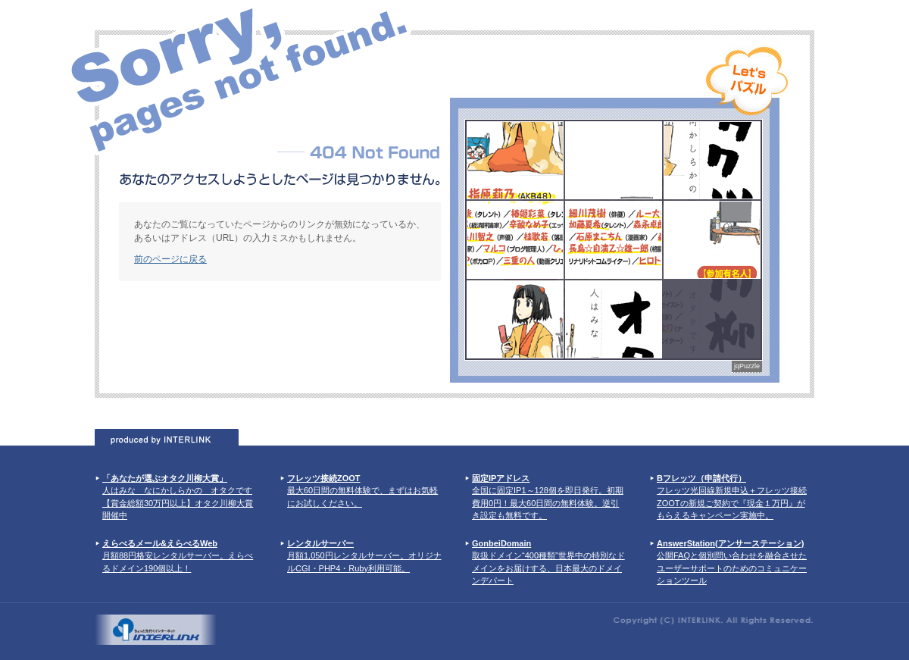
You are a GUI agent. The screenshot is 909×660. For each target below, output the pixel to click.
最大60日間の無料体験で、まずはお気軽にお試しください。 (362, 491)
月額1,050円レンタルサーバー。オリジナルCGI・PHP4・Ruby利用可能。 (364, 556)
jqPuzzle (747, 366)
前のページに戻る (170, 259)
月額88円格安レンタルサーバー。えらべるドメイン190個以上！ (177, 556)
